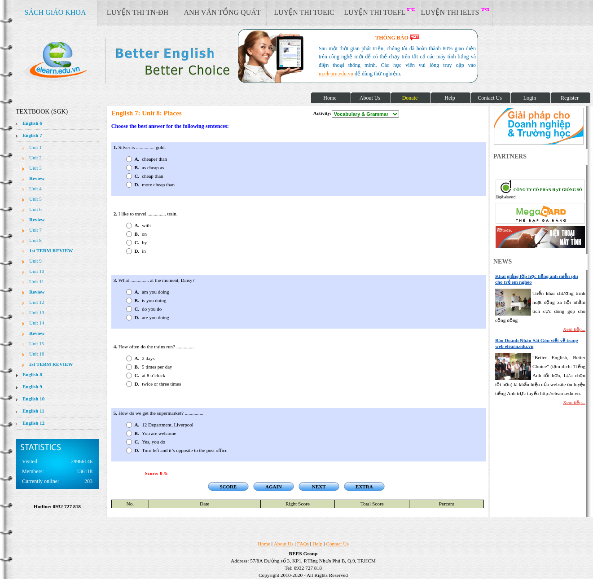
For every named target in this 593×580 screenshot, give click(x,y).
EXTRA (364, 486)
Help (317, 543)
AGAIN (273, 486)
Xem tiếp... (574, 329)
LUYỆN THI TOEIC (304, 12)
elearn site (142, 60)
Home (264, 543)
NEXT (319, 486)
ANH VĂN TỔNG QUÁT (222, 12)
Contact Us (337, 543)
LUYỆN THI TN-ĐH (137, 12)
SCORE (228, 486)
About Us (284, 543)
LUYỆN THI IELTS (455, 12)
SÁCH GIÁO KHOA (55, 12)
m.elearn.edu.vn (336, 73)
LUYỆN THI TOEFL (379, 12)
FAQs (303, 543)
